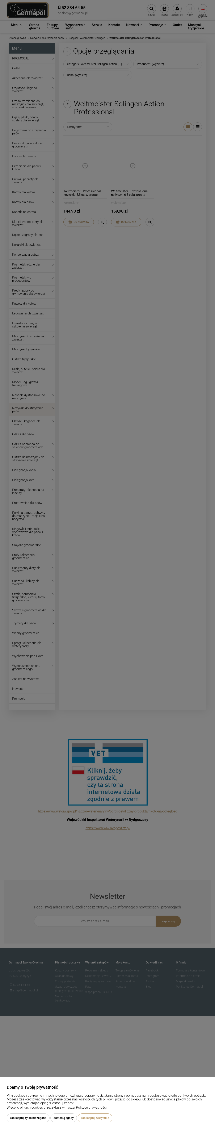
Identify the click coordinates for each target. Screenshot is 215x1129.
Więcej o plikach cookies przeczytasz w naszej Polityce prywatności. (57, 1107)
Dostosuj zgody (64, 1118)
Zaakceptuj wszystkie (95, 1118)
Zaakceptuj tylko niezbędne (28, 1118)
